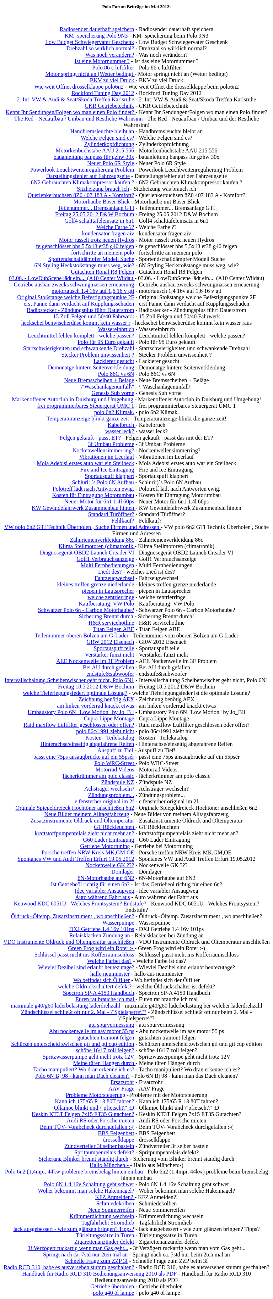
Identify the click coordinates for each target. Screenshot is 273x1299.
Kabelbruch (122, 425)
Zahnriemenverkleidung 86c (102, 540)
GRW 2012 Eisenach (110, 642)
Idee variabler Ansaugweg (104, 891)
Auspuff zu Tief (116, 750)
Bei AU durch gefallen (108, 667)
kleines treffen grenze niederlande (95, 584)
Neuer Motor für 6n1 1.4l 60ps (99, 501)
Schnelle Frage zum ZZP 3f (96, 1261)
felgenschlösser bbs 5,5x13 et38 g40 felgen (85, 246)
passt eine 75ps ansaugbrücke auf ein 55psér (83, 757)
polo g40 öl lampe (113, 1293)
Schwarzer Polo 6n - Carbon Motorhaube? (86, 610)
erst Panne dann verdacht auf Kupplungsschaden (79, 304)
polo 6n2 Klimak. (114, 412)
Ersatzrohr (122, 1082)
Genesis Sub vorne (112, 393)
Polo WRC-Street (114, 763)
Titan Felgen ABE (113, 629)
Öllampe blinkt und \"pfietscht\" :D (94, 1108)
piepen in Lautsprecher (108, 591)
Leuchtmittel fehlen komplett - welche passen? (81, 336)
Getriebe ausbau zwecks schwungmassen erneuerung (74, 284)
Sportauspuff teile (113, 648)
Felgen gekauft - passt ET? (90, 438)
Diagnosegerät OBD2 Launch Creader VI (87, 553)
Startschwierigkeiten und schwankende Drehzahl (78, 348)
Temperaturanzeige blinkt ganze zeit (88, 419)
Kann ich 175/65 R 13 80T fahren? (94, 1101)
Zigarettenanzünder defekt (104, 1242)
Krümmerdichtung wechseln (102, 1216)
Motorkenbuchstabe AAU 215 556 (94, 150)
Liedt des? (110, 572)
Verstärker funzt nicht (109, 655)
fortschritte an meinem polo (102, 253)
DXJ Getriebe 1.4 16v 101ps (101, 929)
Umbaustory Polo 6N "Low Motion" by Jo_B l (81, 712)
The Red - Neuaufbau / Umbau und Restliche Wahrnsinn (79, 119)
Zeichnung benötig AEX (106, 699)
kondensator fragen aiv (109, 233)
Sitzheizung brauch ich (103, 189)
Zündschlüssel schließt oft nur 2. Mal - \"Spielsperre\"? (83, 1012)
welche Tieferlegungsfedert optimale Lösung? (75, 693)
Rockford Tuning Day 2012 (102, 93)
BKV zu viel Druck (113, 80)
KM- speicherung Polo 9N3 (96, 36)
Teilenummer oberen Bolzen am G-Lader (82, 635)
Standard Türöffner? (111, 514)
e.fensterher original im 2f (104, 801)
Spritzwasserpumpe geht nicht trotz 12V (88, 1057)
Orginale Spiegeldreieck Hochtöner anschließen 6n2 (75, 808)
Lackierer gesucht (113, 361)
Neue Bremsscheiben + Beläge (99, 380)
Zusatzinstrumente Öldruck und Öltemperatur (82, 821)
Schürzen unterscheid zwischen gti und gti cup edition (72, 1044)
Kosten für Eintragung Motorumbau (93, 495)
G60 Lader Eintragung (108, 840)
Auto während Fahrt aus (102, 897)
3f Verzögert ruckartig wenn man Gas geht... (78, 1248)
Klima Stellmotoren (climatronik (97, 546)
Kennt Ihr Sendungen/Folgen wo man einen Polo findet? (70, 112)
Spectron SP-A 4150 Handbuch (98, 993)
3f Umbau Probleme (111, 444)
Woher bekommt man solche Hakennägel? (86, 1191)
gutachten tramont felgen (106, 1038)
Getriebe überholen (112, 1286)
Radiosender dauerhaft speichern (97, 29)
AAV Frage (121, 1089)
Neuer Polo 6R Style (110, 163)
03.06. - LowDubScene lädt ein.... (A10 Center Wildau (72, 278)
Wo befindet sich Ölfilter (101, 980)
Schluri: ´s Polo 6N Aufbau (103, 482)
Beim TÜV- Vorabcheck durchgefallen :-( (87, 1127)
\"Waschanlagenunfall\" (107, 387)
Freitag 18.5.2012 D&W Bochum (96, 687)
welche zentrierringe (110, 597)
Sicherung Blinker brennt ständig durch (83, 1159)
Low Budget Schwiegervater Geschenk (89, 42)
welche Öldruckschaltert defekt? (95, 986)
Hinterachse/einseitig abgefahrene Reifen (87, 744)
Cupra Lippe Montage (109, 718)
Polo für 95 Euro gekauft (105, 342)
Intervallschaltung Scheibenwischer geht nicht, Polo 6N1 (69, 680)
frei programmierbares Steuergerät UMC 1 (85, 406)
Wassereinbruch (116, 329)
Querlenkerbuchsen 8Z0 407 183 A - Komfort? (81, 195)
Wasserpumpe (118, 923)
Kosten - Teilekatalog (109, 738)
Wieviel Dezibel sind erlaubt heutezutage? (86, 967)
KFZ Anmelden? (115, 1197)
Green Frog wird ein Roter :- (101, 948)
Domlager (122, 872)
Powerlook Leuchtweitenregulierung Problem (82, 170)
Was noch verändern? (109, 55)
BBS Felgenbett (116, 1133)
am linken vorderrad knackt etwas (95, 706)
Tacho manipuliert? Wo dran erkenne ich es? (83, 1069)
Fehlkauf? (123, 521)
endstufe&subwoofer (110, 674)
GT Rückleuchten (114, 827)
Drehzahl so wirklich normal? (100, 48)
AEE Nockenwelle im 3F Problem (95, 661)
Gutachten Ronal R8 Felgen (102, 272)
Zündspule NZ (117, 782)
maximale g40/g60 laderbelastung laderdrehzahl (65, 1006)
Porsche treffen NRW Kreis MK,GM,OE (88, 852)
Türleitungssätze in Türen (105, 1235)
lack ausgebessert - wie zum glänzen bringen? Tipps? (73, 1229)
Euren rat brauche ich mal (105, 999)
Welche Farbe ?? (115, 227)
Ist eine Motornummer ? (102, 61)
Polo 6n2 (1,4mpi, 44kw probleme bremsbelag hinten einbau (74, 1172)
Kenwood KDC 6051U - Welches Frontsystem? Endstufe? (80, 904)
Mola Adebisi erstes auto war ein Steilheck (85, 463)
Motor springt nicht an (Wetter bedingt (90, 74)
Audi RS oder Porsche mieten (100, 1120)
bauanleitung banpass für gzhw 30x (94, 157)
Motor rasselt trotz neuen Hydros (96, 240)
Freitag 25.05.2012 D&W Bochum (94, 214)
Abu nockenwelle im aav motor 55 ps (91, 1031)
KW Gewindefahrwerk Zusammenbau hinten (83, 508)
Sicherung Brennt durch (107, 616)
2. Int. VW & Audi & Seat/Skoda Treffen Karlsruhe (75, 99)
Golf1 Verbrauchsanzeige (105, 559)
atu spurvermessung (111, 1025)
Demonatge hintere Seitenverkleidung (91, 367)
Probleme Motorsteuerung (95, 1095)
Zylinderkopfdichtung (109, 144)
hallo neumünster (110, 974)
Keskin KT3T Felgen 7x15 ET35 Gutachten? (83, 1114)
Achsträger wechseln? (109, 789)
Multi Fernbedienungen (107, 565)
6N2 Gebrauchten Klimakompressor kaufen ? (82, 182)
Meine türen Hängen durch (104, 1063)
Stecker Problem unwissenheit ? (98, 355)
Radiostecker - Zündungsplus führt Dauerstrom (80, 310)
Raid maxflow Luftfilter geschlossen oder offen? (78, 725)
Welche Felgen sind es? (107, 138)
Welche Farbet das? (109, 961)
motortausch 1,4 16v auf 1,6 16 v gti (93, 291)
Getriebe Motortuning (105, 846)
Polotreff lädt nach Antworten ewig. (93, 489)
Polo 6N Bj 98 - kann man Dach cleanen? (82, 1076)
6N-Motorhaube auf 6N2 (105, 878)
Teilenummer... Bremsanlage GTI (96, 208)
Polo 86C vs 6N (116, 374)
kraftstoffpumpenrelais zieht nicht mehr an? (84, 833)
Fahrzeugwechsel (114, 578)
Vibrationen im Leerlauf (106, 457)
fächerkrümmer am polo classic (98, 776)
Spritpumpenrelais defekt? (104, 1152)
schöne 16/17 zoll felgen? (105, 1050)
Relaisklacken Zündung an (99, 935)
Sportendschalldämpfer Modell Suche (91, 259)
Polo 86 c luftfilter (113, 68)
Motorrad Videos (115, 769)
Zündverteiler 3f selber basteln (99, 1146)
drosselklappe (118, 1140)
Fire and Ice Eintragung (108, 470)
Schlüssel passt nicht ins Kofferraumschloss (84, 955)
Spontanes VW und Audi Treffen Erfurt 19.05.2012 (75, 859)
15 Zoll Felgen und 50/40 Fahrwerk (93, 316)
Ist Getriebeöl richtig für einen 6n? (90, 884)
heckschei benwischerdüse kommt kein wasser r (75, 323)
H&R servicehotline (111, 623)
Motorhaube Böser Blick (101, 202)
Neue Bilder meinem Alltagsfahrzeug (86, 814)
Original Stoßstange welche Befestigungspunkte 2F (75, 297)
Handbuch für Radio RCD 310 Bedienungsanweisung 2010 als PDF (99, 1274)
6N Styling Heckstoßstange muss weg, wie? (84, 265)
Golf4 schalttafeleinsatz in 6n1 (99, 221)
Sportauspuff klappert (109, 476)
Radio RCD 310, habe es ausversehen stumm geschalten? (69, 1267)
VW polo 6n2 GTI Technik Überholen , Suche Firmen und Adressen (82, 527)
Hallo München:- (110, 1165)
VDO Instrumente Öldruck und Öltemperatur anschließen (68, 942)
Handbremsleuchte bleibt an (103, 131)
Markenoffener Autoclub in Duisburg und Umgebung (73, 399)
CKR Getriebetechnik (109, 106)
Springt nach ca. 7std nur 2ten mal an (85, 1254)
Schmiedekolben (115, 1203)
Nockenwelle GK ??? (110, 865)
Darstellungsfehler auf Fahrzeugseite (88, 176)
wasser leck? (119, 431)
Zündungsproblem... (111, 795)
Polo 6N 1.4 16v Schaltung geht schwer (89, 1184)
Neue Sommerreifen (111, 1210)
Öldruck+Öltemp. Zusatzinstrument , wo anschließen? (72, 916)
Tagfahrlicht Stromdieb (107, 1223)
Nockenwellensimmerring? (103, 450)
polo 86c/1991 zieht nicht (105, 731)
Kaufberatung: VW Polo (106, 604)
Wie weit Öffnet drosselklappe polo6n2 (78, 87)
